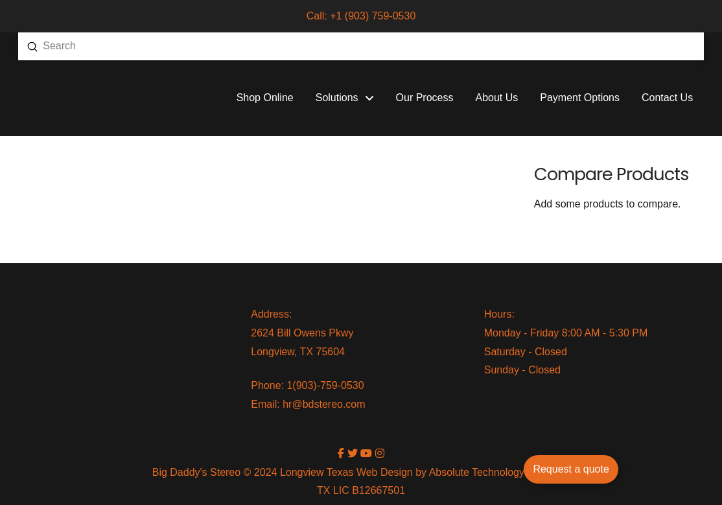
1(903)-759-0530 (325, 385)
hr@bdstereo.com (324, 404)
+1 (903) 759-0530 (372, 15)
